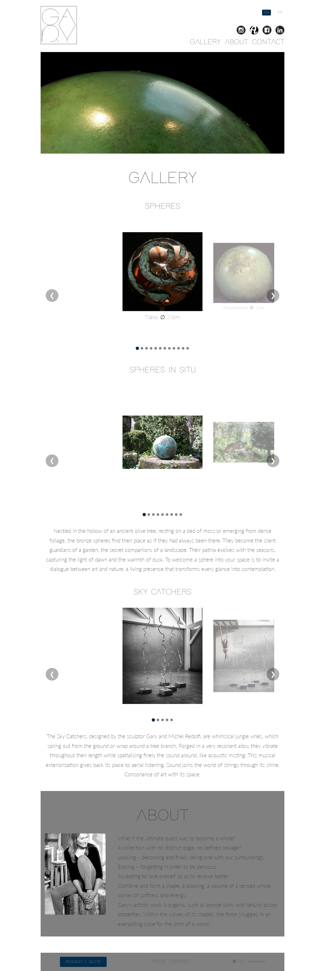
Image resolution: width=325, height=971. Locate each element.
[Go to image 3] (146, 348)
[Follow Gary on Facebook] (267, 31)
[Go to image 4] (151, 348)
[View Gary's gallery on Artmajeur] (254, 31)
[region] (162, 286)
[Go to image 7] (165, 348)
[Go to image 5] (155, 348)
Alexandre (256, 962)
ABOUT (236, 42)
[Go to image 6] (160, 348)
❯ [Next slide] (272, 296)
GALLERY (205, 42)
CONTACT (268, 42)
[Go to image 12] (187, 348)
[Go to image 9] (174, 348)
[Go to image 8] (169, 348)
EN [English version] (266, 12)
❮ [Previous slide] (52, 296)
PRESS (158, 962)
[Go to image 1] (137, 348)
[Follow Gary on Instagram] (241, 31)
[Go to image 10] (178, 348)
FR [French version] (280, 12)
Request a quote (83, 962)
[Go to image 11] (183, 348)
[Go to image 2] (142, 348)
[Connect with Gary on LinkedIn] (279, 31)
